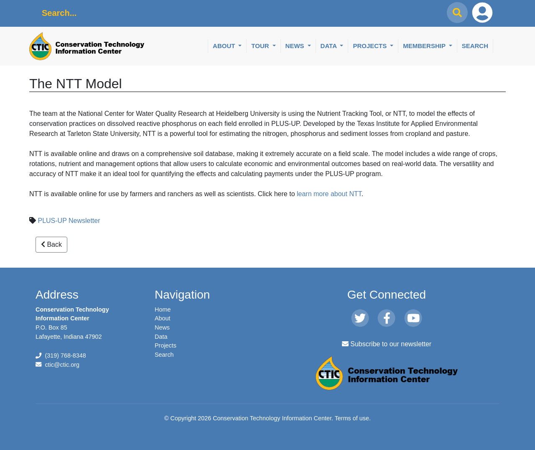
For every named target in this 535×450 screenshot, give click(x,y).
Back (51, 244)
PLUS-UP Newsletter (69, 220)
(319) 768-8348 (65, 355)
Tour (260, 45)
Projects (370, 45)
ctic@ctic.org (62, 364)
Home (163, 309)
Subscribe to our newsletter (386, 344)
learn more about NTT (329, 193)
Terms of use (352, 418)
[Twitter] (360, 319)
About (225, 45)
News (295, 45)
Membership (425, 45)
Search (475, 45)
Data (330, 45)
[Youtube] (413, 319)
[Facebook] (386, 319)
